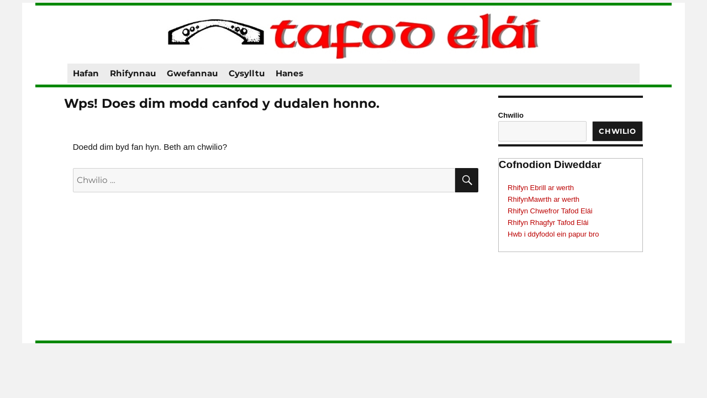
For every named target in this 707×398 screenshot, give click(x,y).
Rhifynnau (133, 73)
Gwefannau (192, 73)
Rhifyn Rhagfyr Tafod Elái (548, 222)
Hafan (86, 73)
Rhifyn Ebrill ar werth (541, 188)
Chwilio (511, 115)
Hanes (289, 73)
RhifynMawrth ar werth (543, 199)
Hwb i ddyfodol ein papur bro (553, 234)
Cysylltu (247, 73)
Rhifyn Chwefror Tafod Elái (550, 211)
